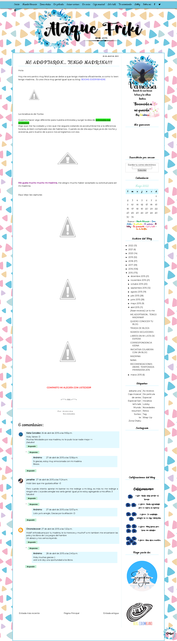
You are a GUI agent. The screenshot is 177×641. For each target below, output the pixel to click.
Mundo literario (29, 4)
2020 (131, 253)
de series (136, 397)
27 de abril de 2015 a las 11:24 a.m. (52, 479)
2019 (131, 257)
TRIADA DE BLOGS (139, 328)
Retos (146, 410)
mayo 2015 (136, 303)
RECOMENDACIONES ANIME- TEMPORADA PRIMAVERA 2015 (142, 367)
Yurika (40, 114)
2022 (131, 245)
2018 (131, 261)
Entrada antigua (111, 613)
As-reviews (148, 390)
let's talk (136, 404)
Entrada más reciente (29, 613)
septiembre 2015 (139, 288)
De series (86, 4)
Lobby (137, 4)
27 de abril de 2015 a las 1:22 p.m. (56, 529)
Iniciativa (147, 400)
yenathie (30, 479)
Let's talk (112, 4)
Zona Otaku (135, 420)
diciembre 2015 (138, 276)
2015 (130, 273)
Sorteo (137, 414)
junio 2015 (136, 299)
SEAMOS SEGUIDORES (141, 332)
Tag (145, 414)
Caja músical (134, 394)
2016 (130, 269)
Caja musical (99, 4)
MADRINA (135, 356)
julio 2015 (135, 295)
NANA (133, 360)
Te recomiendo (125, 4)
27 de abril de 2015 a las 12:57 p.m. (62, 509)
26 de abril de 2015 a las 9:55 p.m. (56, 433)
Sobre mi (147, 4)
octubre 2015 (137, 284)
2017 (131, 265)
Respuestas (33, 452)
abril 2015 (135, 307)
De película (58, 4)
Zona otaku (45, 4)
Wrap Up (147, 417)
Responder (32, 446)
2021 (130, 249)
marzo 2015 (136, 375)
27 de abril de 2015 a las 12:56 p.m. (62, 457)
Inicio (16, 4)
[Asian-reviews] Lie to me (142, 310)
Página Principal (71, 613)
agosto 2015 (137, 292)
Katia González (33, 433)
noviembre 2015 (139, 280)
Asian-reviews (73, 4)
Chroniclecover (33, 529)
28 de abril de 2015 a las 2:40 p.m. (62, 553)
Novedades (69, 414)
